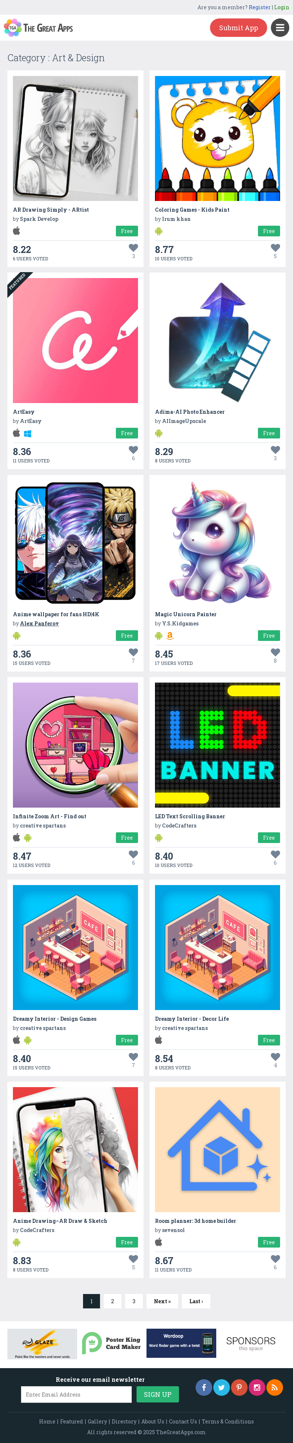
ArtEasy (24, 411)
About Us (152, 1421)
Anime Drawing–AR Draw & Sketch (60, 1220)
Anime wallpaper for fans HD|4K (56, 614)
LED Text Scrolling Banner (190, 816)
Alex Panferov (39, 623)
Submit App (238, 27)
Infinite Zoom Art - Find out (49, 816)
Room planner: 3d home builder (195, 1220)
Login (281, 7)
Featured (71, 1421)
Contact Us (183, 1421)
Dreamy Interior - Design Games (54, 1018)
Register (260, 7)
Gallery (97, 1421)
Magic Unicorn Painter (186, 614)
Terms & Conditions (228, 1421)
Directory (124, 1421)
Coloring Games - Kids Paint (192, 209)
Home (47, 1421)
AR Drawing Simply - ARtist (51, 209)
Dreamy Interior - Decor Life (192, 1018)
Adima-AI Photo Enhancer (190, 411)
